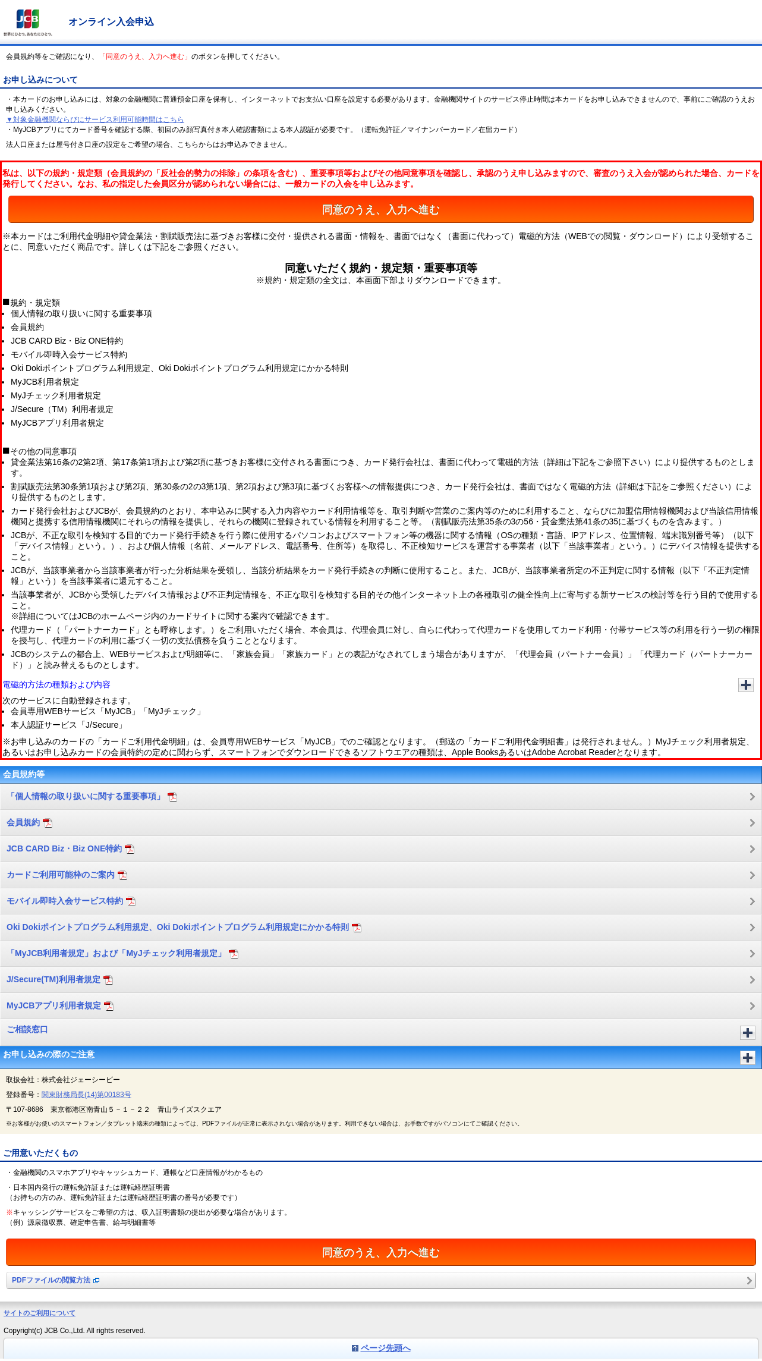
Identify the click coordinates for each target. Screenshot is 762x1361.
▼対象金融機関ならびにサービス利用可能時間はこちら (95, 119)
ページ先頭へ (386, 1348)
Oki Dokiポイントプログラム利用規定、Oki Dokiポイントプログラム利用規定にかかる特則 (184, 927)
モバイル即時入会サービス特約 (71, 901)
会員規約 (29, 823)
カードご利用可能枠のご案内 (67, 875)
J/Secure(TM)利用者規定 (60, 980)
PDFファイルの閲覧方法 (55, 1280)
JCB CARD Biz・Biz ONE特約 (70, 849)
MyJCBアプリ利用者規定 (60, 1006)
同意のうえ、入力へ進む (381, 209)
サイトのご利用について (39, 1312)
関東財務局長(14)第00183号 (86, 1094)
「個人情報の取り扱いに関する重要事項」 (92, 796)
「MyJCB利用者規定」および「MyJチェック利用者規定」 (122, 953)
